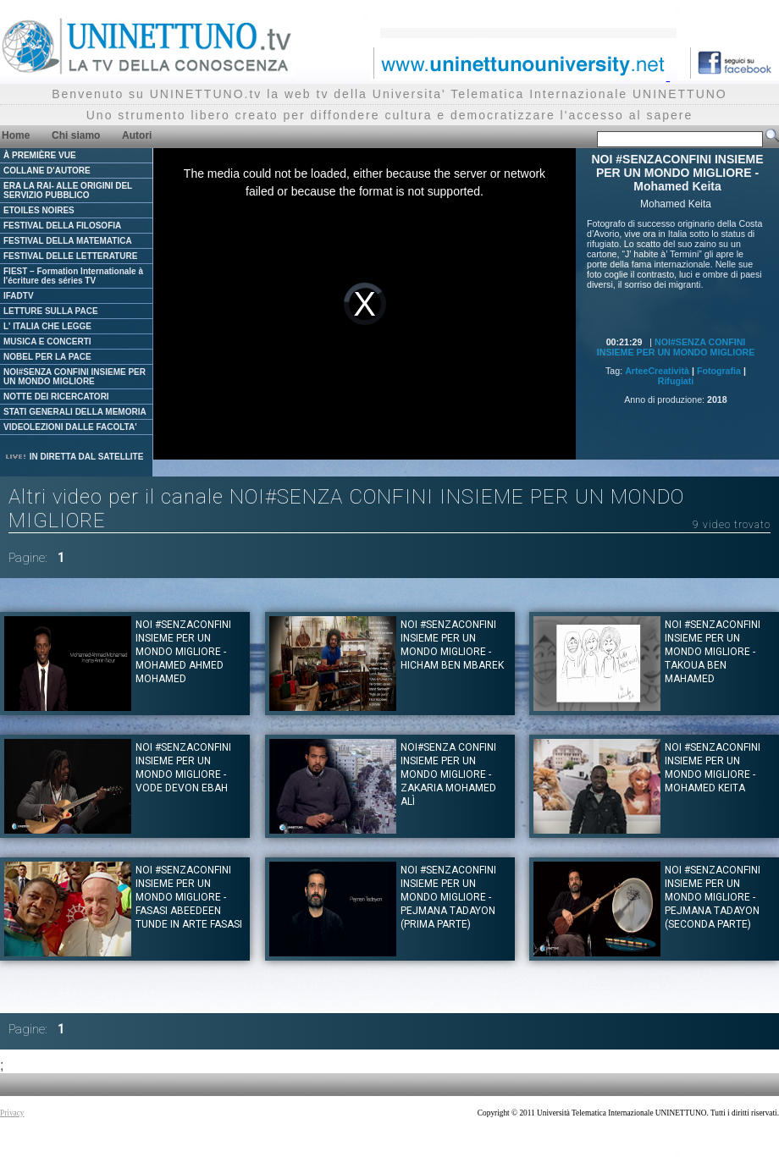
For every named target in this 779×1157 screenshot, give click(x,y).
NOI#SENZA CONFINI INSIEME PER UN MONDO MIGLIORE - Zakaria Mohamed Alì (448, 774)
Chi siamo (76, 135)
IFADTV (18, 295)
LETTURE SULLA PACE (50, 311)
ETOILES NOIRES (39, 210)
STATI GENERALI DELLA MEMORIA (74, 411)
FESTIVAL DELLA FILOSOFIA (62, 225)
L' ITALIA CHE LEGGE (47, 326)
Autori (137, 135)
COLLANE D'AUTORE (47, 170)
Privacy (12, 1113)
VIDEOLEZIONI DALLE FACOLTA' (70, 427)
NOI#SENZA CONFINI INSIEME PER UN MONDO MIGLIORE (74, 376)
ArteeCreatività (657, 371)
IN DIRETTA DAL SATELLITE (73, 456)
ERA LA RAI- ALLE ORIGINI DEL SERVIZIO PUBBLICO (67, 190)
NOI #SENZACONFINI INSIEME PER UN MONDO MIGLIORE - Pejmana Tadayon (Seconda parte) (712, 897)
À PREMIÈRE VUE (39, 155)
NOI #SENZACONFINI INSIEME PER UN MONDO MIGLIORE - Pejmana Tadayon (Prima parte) (448, 897)
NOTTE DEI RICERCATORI (56, 396)
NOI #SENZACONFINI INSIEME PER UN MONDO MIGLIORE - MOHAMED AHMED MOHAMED (183, 652)
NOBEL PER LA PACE (47, 356)
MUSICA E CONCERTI (47, 341)
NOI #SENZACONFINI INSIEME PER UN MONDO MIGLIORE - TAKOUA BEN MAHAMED (712, 652)
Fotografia (719, 371)
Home (16, 135)
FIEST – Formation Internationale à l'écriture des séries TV (73, 276)
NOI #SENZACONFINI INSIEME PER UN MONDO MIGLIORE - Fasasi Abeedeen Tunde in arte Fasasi (188, 897)
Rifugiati (676, 381)
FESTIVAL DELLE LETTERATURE (70, 256)
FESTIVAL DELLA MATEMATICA (67, 240)
